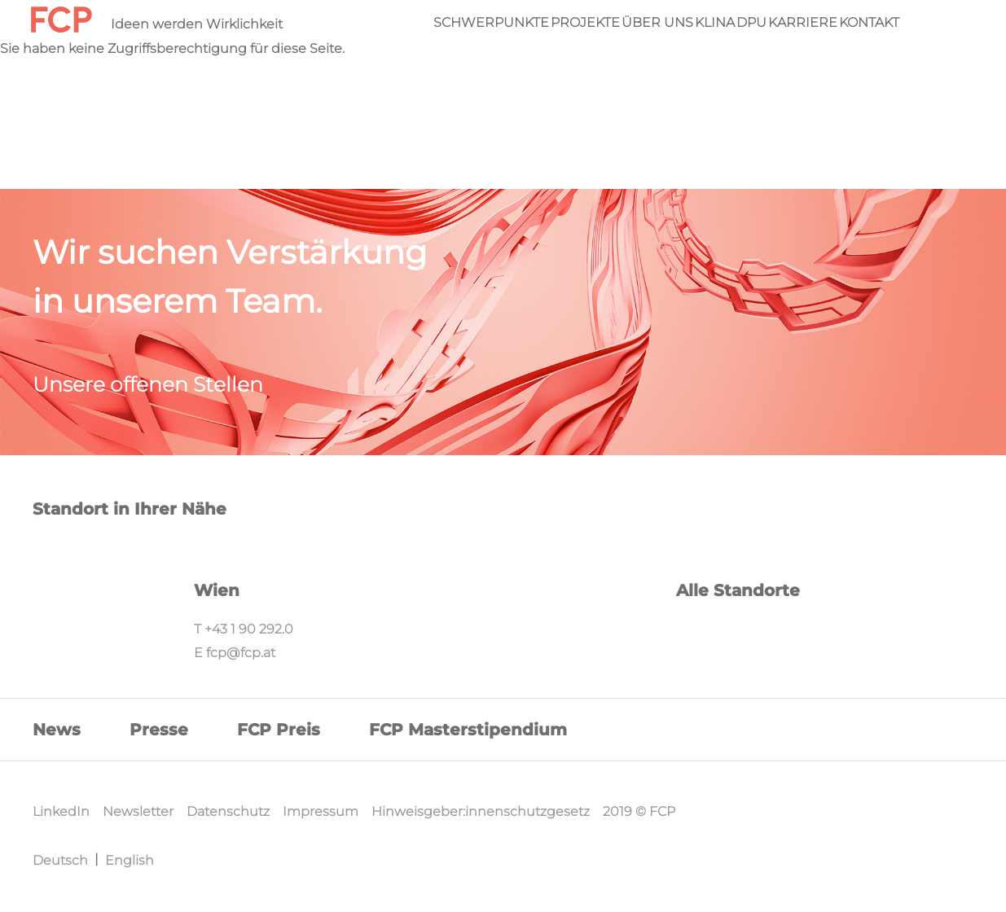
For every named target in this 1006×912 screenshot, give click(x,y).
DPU (751, 22)
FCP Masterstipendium (468, 729)
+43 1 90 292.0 (248, 629)
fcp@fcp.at (240, 652)
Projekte (585, 22)
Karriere (802, 22)
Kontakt (869, 22)
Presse (159, 729)
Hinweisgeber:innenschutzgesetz (480, 811)
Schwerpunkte (491, 22)
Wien (216, 590)
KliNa (715, 22)
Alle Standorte (738, 590)
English (129, 860)
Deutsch (60, 860)
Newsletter (138, 811)
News (57, 729)
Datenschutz (228, 811)
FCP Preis (278, 729)
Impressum (320, 811)
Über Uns (657, 22)
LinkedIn (61, 811)
